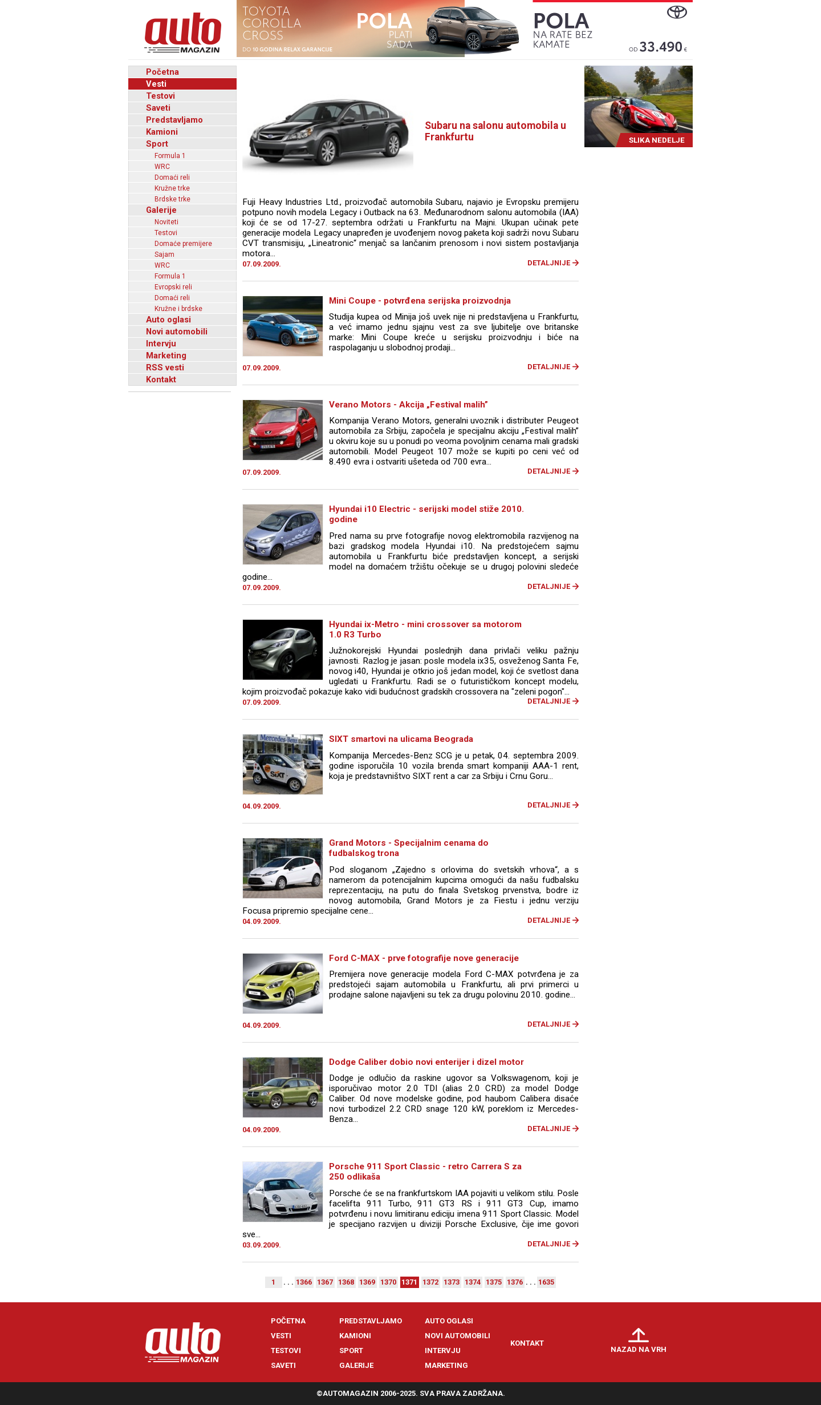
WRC (162, 167)
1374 (473, 1282)
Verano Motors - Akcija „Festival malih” (408, 404)
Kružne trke (172, 188)
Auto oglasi (168, 319)
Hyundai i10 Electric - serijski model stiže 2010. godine (426, 514)
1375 (494, 1282)
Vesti (156, 84)
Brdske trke (172, 199)
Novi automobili (177, 331)
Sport (157, 144)
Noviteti (166, 222)
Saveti (158, 108)
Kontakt (161, 379)
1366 (304, 1282)
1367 (325, 1282)
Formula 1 (170, 156)
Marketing (166, 355)
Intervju (161, 343)
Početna (162, 72)
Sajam (164, 255)
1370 (388, 1282)
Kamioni (162, 132)
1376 (515, 1282)
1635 (546, 1282)
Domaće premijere (183, 244)
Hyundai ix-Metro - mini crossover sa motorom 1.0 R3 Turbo (425, 629)
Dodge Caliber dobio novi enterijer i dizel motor (426, 1062)
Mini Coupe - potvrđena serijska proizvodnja (420, 301)
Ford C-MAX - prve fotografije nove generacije (424, 958)
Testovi (160, 96)
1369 (367, 1282)
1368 (346, 1282)
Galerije (161, 210)
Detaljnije (548, 263)
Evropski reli (173, 287)
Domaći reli (172, 177)
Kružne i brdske (178, 309)
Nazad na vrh (638, 1349)
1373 (452, 1282)
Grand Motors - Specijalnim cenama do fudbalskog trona (409, 848)
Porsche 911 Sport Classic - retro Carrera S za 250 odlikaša (425, 1171)
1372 (430, 1282)
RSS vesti (165, 367)
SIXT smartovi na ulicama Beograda (401, 739)
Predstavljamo (174, 120)
